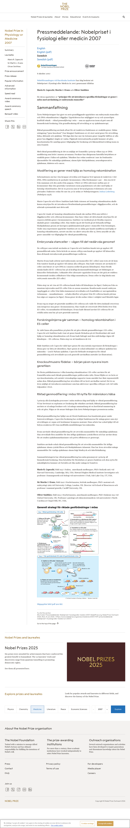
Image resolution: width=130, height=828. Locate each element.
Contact (9, 768)
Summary (9, 50)
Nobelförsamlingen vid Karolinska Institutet (56, 80)
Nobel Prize (12, 801)
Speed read (10, 93)
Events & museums (91, 17)
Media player (94, 768)
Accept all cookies (105, 823)
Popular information (14, 81)
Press (7, 764)
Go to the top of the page (46, 624)
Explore (118, 709)
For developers (95, 764)
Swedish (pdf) (45, 59)
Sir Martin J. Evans (15, 63)
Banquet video (11, 114)
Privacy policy (53, 764)
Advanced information (10, 87)
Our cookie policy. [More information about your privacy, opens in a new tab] (57, 825)
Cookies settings (87, 823)
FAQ (7, 773)
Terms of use (52, 768)
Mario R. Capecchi (15, 60)
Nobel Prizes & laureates (42, 17)
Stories (65, 17)
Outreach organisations (105, 740)
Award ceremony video (13, 100)
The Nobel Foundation (19, 740)
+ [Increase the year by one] (107, 709)
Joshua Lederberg (106, 191)
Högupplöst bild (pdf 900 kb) (50, 604)
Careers (92, 773)
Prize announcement (14, 71)
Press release (10, 76)
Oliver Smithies (14, 66)
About (57, 17)
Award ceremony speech (13, 107)
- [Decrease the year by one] (93, 709)
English (41, 48)
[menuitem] (42, 17)
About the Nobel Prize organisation (28, 728)
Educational (75, 17)
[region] (65, 824)
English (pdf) (44, 52)
